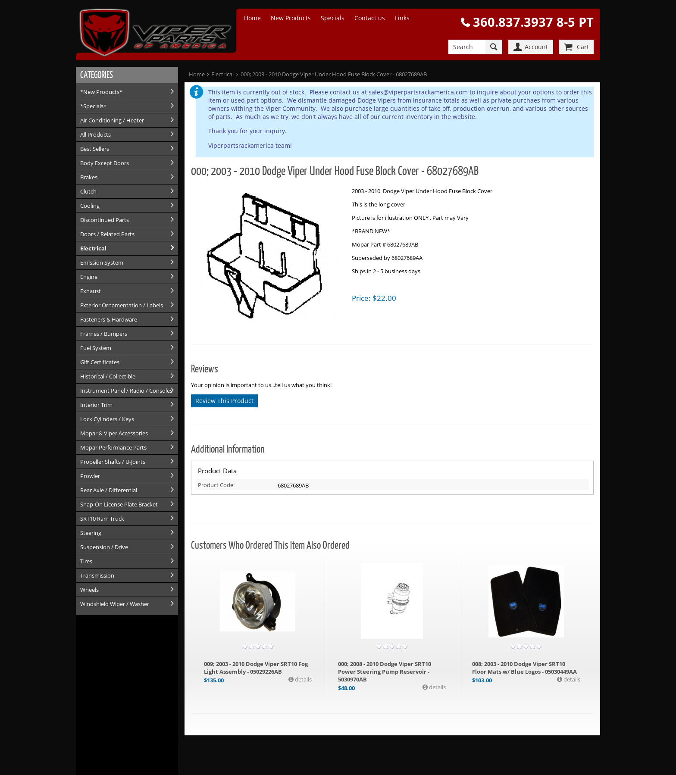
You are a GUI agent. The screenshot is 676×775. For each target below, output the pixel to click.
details (303, 679)
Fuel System (95, 348)
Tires (86, 561)
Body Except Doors (104, 163)
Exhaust (90, 291)
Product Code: (216, 485)
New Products (291, 18)
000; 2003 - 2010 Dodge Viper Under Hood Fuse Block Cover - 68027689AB (334, 74)
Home (252, 18)
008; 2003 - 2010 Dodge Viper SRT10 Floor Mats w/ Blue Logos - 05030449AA (524, 667)
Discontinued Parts (104, 220)
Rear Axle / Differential (108, 490)
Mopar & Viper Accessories (114, 433)
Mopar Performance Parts (113, 447)
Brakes (88, 177)
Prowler (90, 476)
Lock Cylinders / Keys (107, 419)
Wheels (89, 590)
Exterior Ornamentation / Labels (121, 305)
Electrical (93, 248)
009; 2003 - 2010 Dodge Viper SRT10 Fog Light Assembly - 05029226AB (256, 667)
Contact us (369, 18)
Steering (90, 533)
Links (402, 18)
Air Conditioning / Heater (112, 120)
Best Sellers (94, 149)
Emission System (101, 262)
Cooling (90, 205)
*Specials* (93, 106)
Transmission (97, 575)
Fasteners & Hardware (108, 319)
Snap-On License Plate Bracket (119, 504)
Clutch (88, 191)
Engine (88, 277)
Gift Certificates (99, 362)
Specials (332, 18)
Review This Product (224, 401)
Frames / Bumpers (103, 334)
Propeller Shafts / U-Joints (112, 462)
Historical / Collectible (107, 376)
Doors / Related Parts (107, 234)
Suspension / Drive (104, 547)
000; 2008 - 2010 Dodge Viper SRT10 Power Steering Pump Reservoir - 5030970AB (384, 671)
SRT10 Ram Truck (102, 518)
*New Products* (101, 92)
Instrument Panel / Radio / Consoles (126, 390)
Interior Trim (96, 405)
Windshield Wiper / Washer (114, 604)
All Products (95, 134)
